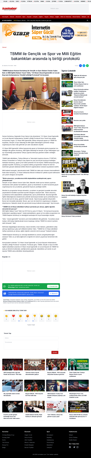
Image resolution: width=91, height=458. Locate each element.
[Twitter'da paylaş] (84, 65)
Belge (4, 448)
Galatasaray (50, 440)
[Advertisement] (54, 8)
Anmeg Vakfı (6, 438)
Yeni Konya (5, 443)
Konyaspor (50, 435)
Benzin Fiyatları (29, 448)
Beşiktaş (49, 438)
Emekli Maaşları (29, 445)
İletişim (84, 17)
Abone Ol (53, 293)
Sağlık (57, 17)
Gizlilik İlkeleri (73, 440)
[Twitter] (74, 448)
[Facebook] (70, 448)
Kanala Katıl (52, 286)
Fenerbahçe (50, 443)
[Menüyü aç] (88, 17)
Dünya (52, 17)
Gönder (55, 353)
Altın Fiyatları (28, 440)
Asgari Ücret (28, 435)
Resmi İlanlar (76, 17)
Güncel (12, 17)
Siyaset (29, 17)
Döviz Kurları (28, 438)
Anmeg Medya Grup (8, 435)
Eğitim (41, 17)
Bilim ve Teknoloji (66, 17)
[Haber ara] (87, 20)
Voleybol (49, 448)
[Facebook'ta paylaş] (80, 65)
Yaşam (46, 17)
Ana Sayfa (5, 17)
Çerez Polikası (73, 438)
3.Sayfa (35, 17)
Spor (24, 17)
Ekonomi (18, 17)
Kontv (4, 440)
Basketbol (50, 445)
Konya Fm (5, 445)
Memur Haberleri (30, 443)
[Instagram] (77, 448)
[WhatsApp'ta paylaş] (87, 65)
